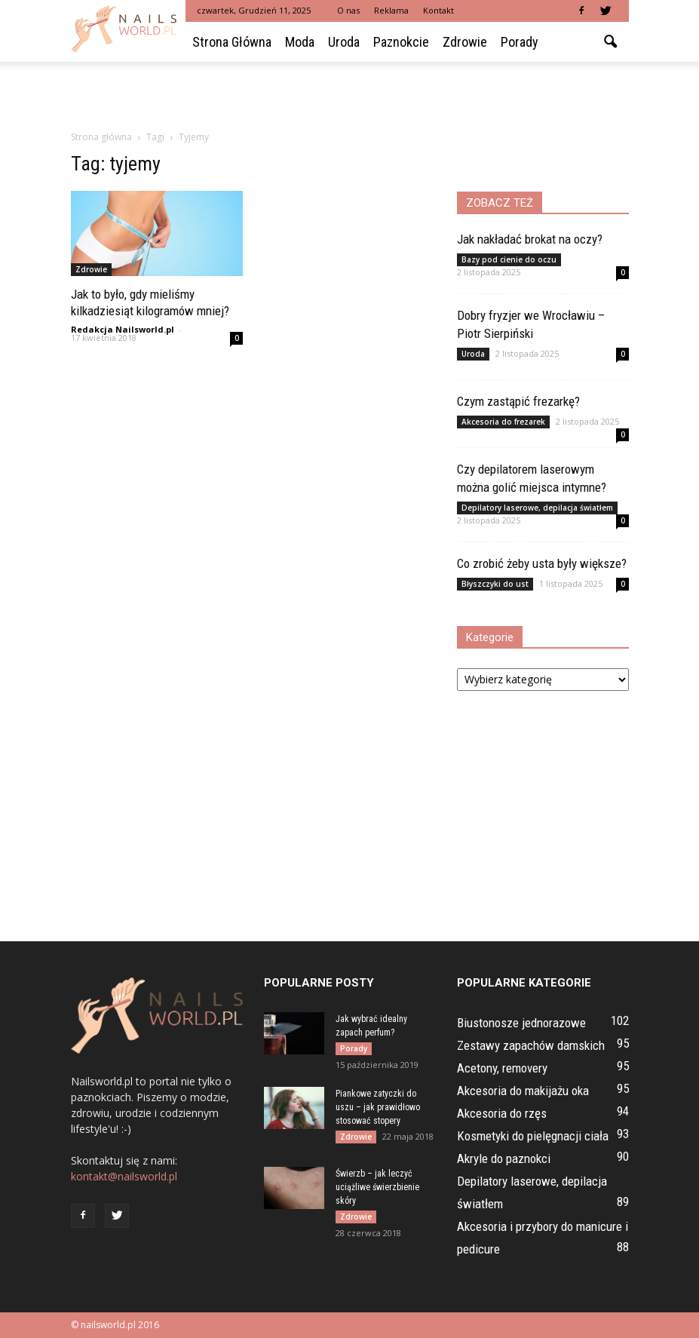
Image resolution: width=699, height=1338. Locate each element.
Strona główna (231, 42)
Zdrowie (465, 42)
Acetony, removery (502, 1068)
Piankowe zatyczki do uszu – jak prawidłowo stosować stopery (378, 1107)
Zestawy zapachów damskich (531, 1045)
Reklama (391, 10)
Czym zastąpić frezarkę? (518, 401)
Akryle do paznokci (503, 1158)
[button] (611, 42)
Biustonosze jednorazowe (521, 1022)
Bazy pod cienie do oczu (508, 259)
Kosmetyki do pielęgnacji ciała (533, 1135)
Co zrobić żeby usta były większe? (542, 563)
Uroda (344, 42)
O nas (348, 10)
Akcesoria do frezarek (503, 421)
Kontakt (438, 10)
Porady (519, 42)
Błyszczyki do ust (495, 583)
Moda (299, 42)
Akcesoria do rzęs (502, 1113)
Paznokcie (401, 42)
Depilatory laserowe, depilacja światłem (537, 507)
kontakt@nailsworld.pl (124, 1176)
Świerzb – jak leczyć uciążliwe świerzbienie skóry (377, 1187)
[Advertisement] (349, 95)
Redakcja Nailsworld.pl (122, 329)
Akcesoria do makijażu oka (523, 1090)
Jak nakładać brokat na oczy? (529, 239)
